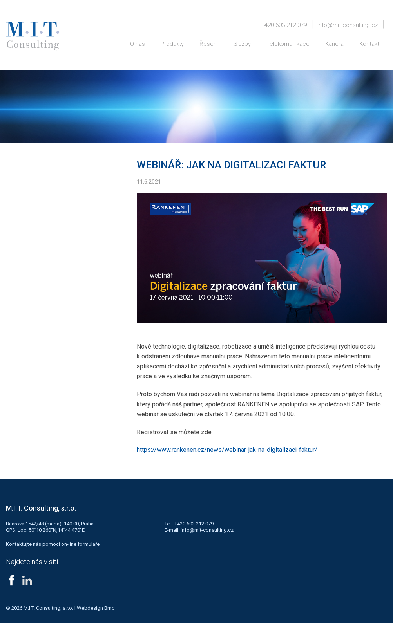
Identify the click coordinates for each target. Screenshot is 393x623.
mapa (53, 524)
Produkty (172, 43)
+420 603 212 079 (284, 25)
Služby (242, 43)
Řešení (208, 43)
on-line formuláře (80, 544)
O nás (137, 43)
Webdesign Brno (96, 608)
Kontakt (369, 43)
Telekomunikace (288, 43)
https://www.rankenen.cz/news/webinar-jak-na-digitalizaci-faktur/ (227, 449)
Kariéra (334, 43)
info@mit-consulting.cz (347, 25)
